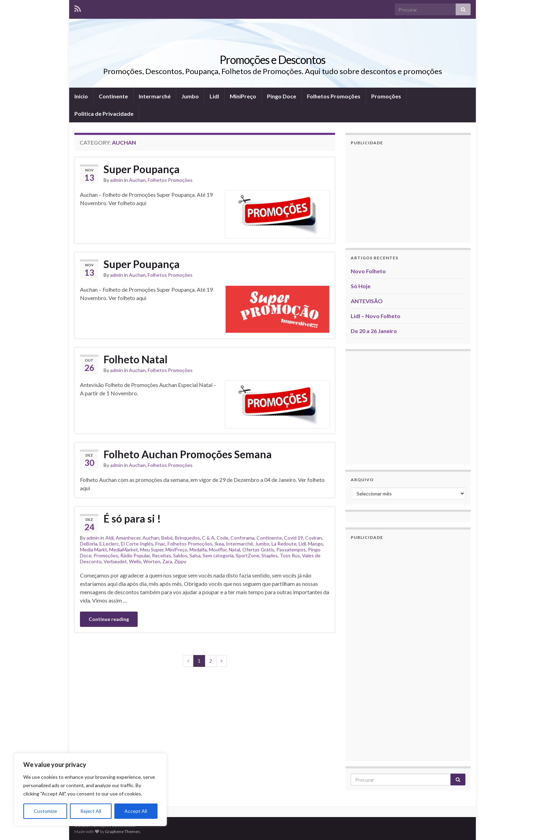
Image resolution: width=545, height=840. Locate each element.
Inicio (81, 96)
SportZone (247, 555)
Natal (234, 549)
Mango (315, 544)
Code (222, 538)
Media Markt (93, 549)
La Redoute (283, 544)
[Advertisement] (408, 194)
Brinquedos (187, 538)
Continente (113, 96)
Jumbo (190, 96)
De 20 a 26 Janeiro (374, 331)
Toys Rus (290, 555)
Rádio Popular (135, 555)
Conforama (242, 538)
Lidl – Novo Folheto (375, 316)
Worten (151, 561)
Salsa (195, 555)
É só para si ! (132, 518)
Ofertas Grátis (258, 549)
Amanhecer (128, 538)
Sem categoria (218, 555)
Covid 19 (293, 538)
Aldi (109, 538)
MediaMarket (123, 549)
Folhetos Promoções (333, 96)
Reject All (90, 811)
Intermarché (155, 96)
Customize (45, 811)
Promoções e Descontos (272, 59)
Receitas (161, 555)
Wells (135, 561)
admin (116, 180)
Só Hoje (361, 286)
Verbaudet (115, 561)
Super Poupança (142, 169)
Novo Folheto (368, 271)
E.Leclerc (109, 544)
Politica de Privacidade (103, 113)
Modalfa (198, 549)
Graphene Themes (122, 831)
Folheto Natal (136, 359)
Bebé (167, 538)
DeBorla (88, 544)
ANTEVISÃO (367, 301)
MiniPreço (243, 96)
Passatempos (291, 549)
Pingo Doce (281, 96)
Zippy (180, 561)
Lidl (214, 96)
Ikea (219, 544)
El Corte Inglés (137, 544)
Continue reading (109, 619)
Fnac (160, 544)
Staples (269, 555)
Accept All (135, 811)
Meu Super (151, 549)
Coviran (313, 538)
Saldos (180, 555)
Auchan (137, 180)
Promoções (386, 96)
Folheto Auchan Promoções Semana (188, 454)
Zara (167, 561)
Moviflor (218, 549)
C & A (208, 538)
